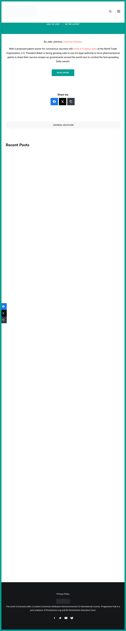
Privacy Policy (63, 594)
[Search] (109, 11)
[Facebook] (54, 101)
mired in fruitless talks (85, 48)
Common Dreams (72, 41)
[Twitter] (62, 101)
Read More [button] (63, 73)
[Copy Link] (71, 101)
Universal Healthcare (63, 125)
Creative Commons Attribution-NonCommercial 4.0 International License (66, 606)
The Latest (74, 24)
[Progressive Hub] (22, 11)
